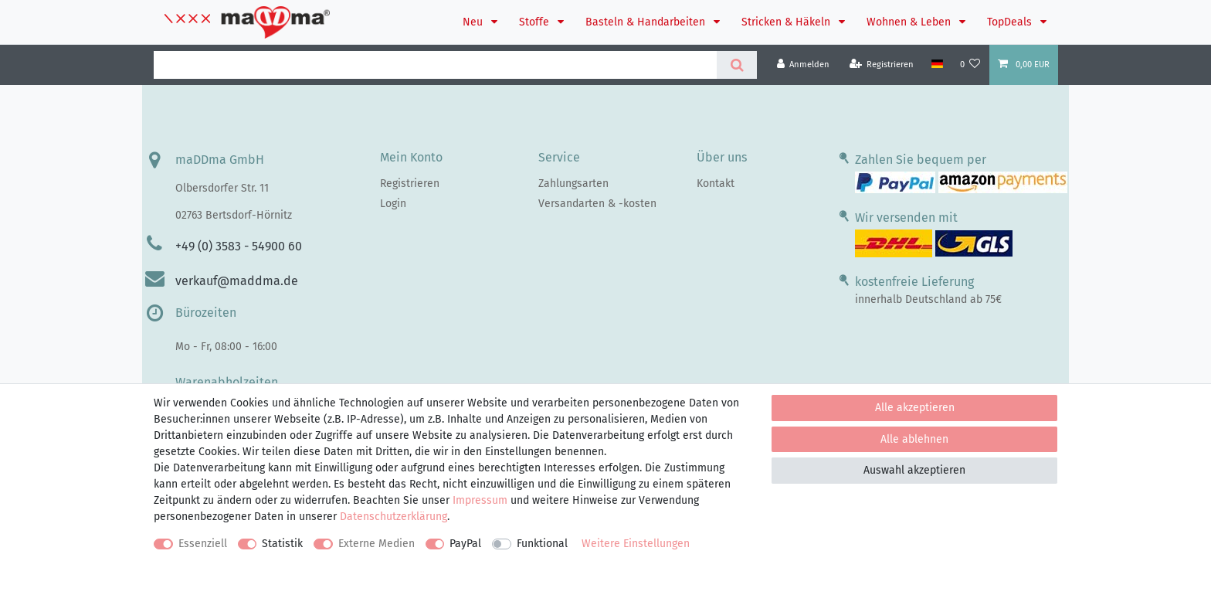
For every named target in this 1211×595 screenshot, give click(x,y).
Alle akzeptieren (915, 407)
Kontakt (715, 183)
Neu (474, 22)
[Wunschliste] (970, 64)
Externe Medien (376, 543)
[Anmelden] (803, 64)
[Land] (936, 64)
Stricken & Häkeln (787, 22)
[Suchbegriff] (435, 65)
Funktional (542, 543)
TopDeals (1011, 22)
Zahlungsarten (573, 183)
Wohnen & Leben (910, 22)
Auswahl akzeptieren (914, 470)
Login (393, 203)
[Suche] (736, 65)
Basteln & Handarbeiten (646, 22)
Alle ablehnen (914, 439)
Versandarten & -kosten (597, 203)
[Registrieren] (882, 64)
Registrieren (409, 183)
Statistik (282, 543)
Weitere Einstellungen (636, 543)
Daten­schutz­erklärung (393, 516)
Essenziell (202, 543)
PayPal (465, 543)
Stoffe (535, 22)
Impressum (480, 500)
